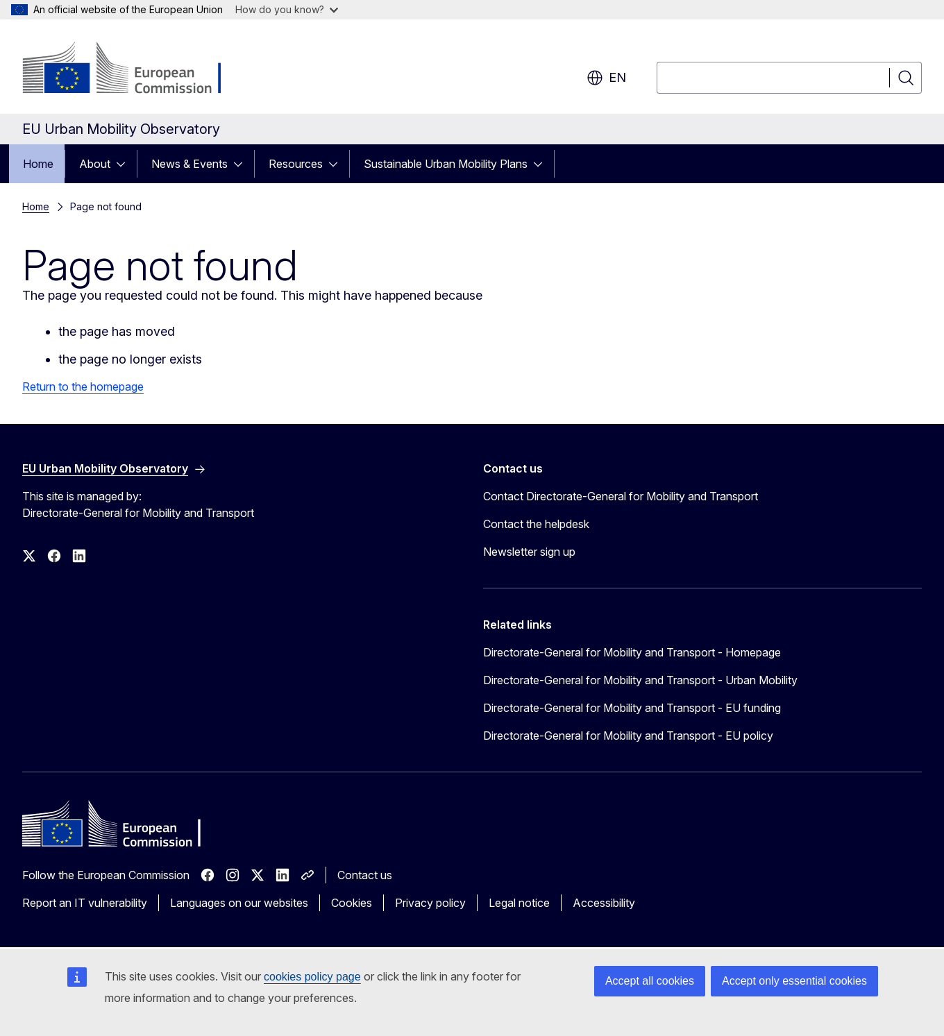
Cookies (351, 903)
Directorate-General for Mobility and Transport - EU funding (632, 708)
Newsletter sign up (529, 552)
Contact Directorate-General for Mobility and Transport (620, 496)
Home (38, 164)
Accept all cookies (649, 981)
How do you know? (286, 9)
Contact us (364, 875)
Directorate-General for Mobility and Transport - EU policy (628, 735)
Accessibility (604, 903)
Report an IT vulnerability (84, 903)
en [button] (606, 77)
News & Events (189, 164)
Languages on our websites (239, 903)
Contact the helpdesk (536, 524)
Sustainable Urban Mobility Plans (446, 164)
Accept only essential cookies (794, 981)
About (94, 164)
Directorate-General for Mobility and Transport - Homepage (632, 652)
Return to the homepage (83, 386)
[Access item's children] (125, 163)
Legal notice (519, 903)
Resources (296, 164)
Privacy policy (430, 903)
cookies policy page (312, 977)
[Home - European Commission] (134, 69)
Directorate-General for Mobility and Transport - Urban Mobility (640, 680)
